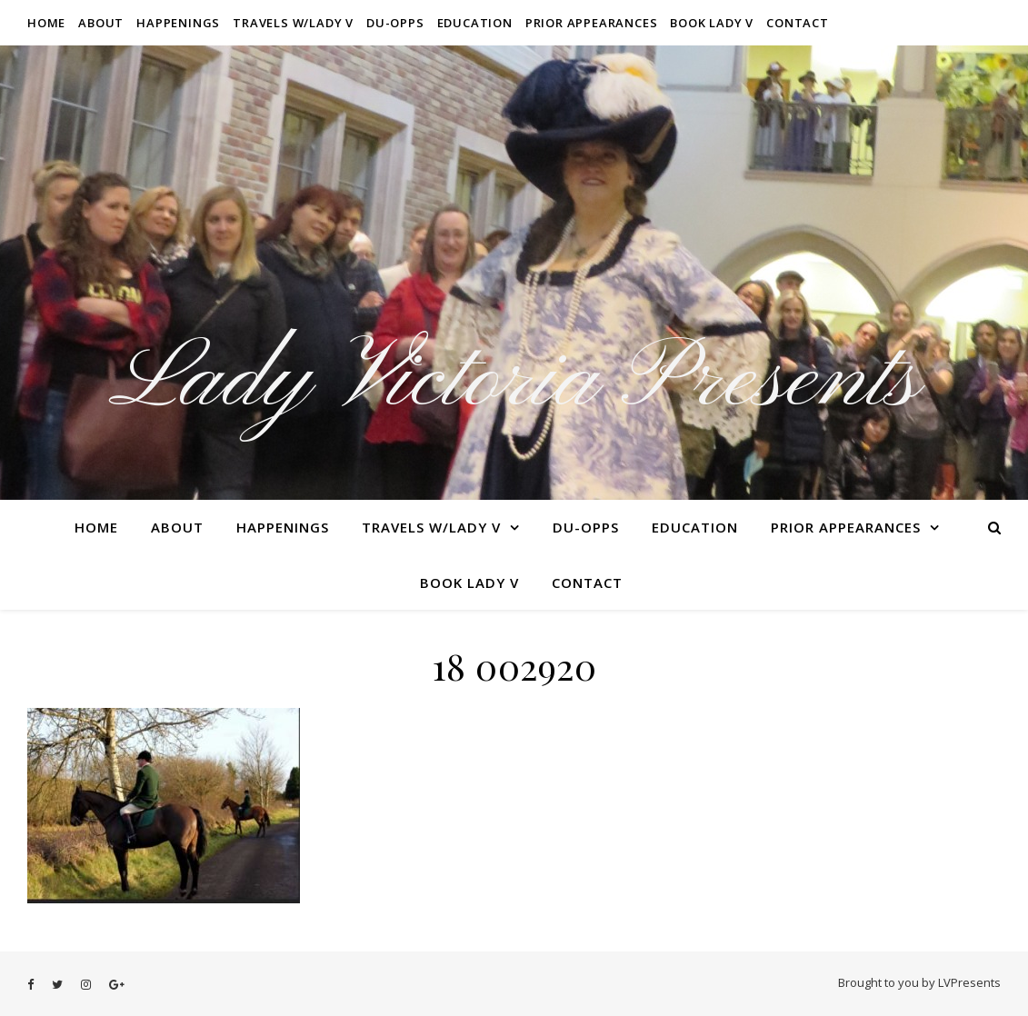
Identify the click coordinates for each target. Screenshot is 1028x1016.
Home (46, 23)
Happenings (178, 23)
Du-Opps (395, 23)
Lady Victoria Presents (514, 381)
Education (475, 23)
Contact (797, 23)
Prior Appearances (591, 23)
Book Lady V (712, 23)
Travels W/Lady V (293, 23)
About (101, 23)
